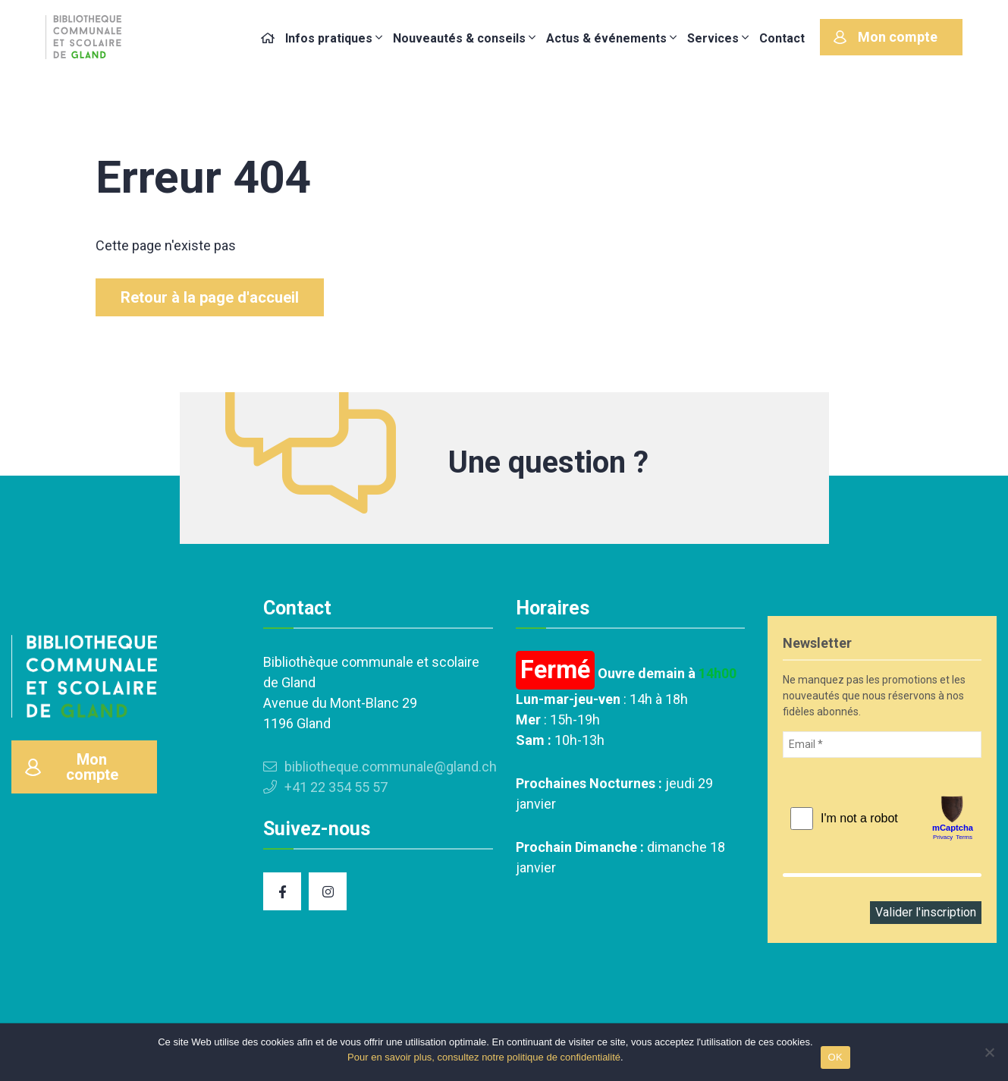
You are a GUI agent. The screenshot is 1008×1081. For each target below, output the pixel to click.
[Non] (989, 1052)
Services (713, 38)
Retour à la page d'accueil (210, 297)
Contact (782, 38)
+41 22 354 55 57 (325, 787)
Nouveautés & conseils (459, 38)
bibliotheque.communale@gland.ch (380, 767)
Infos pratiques (328, 38)
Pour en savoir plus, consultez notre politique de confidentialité (483, 1057)
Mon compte (885, 37)
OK (835, 1057)
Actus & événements (606, 38)
